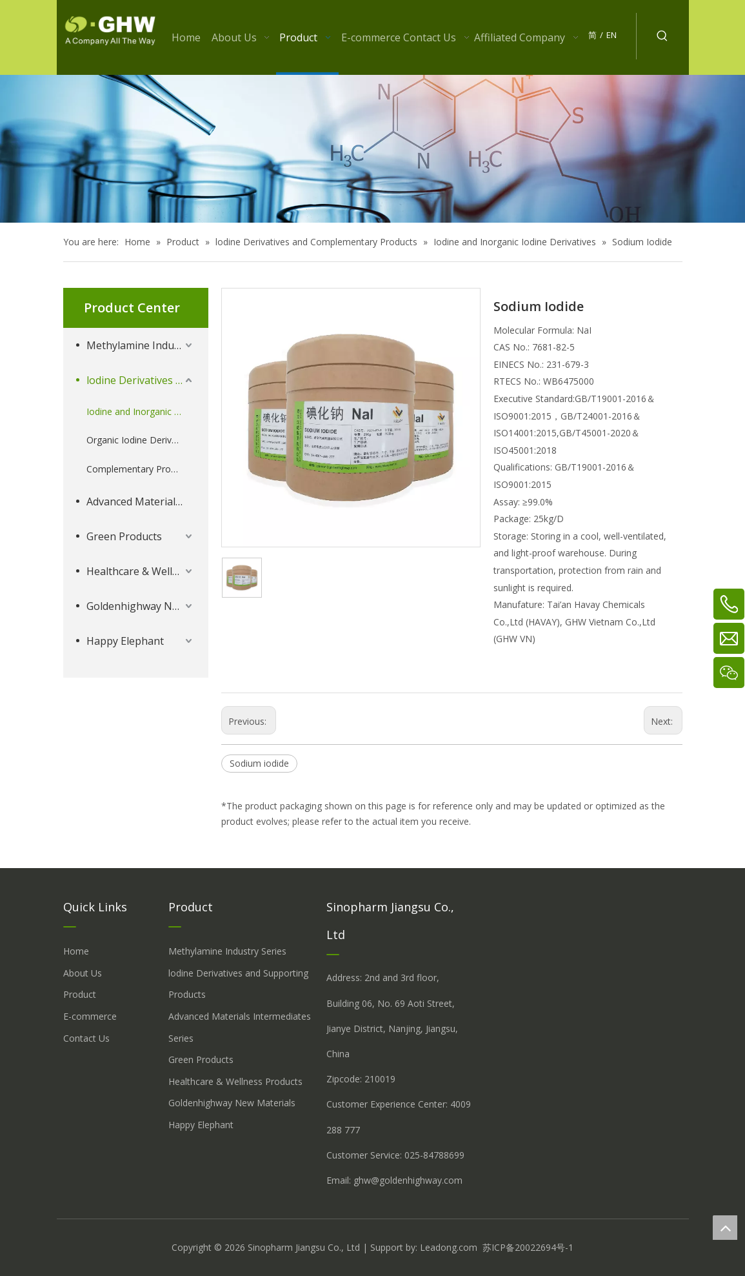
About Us (82, 973)
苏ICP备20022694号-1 (527, 1247)
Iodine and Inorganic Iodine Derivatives (140, 411)
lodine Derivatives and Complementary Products (140, 380)
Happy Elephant (125, 641)
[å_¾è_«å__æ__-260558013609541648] (372, 149)
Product (79, 994)
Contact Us (86, 1038)
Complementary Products (140, 469)
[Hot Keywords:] (662, 36)
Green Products (124, 536)
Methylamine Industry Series (140, 345)
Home (76, 951)
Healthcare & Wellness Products (140, 571)
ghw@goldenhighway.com (407, 1180)
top (725, 1227)
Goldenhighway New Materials (140, 606)
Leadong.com (448, 1247)
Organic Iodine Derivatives (140, 440)
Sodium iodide (259, 763)
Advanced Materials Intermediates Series (140, 501)
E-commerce (90, 1016)
